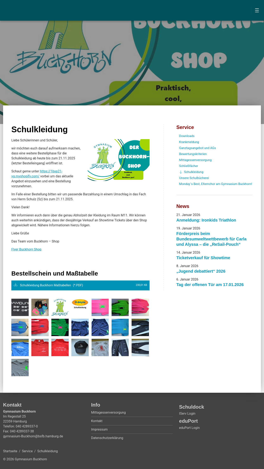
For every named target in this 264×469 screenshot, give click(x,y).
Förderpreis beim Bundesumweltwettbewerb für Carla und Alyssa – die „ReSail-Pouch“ (211, 239)
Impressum (99, 429)
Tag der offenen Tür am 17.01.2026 (210, 284)
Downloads (187, 136)
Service (185, 127)
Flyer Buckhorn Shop (26, 249)
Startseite (10, 451)
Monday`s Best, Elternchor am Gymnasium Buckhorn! (215, 184)
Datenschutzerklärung (107, 438)
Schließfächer (188, 166)
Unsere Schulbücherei (194, 178)
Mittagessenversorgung (195, 160)
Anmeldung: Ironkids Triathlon (206, 220)
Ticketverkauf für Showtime (203, 257)
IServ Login (187, 413)
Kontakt (97, 421)
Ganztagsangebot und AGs (197, 148)
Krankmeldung (189, 142)
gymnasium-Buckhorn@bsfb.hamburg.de (33, 436)
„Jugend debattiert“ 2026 (200, 271)
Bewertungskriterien (193, 154)
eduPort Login (189, 428)
